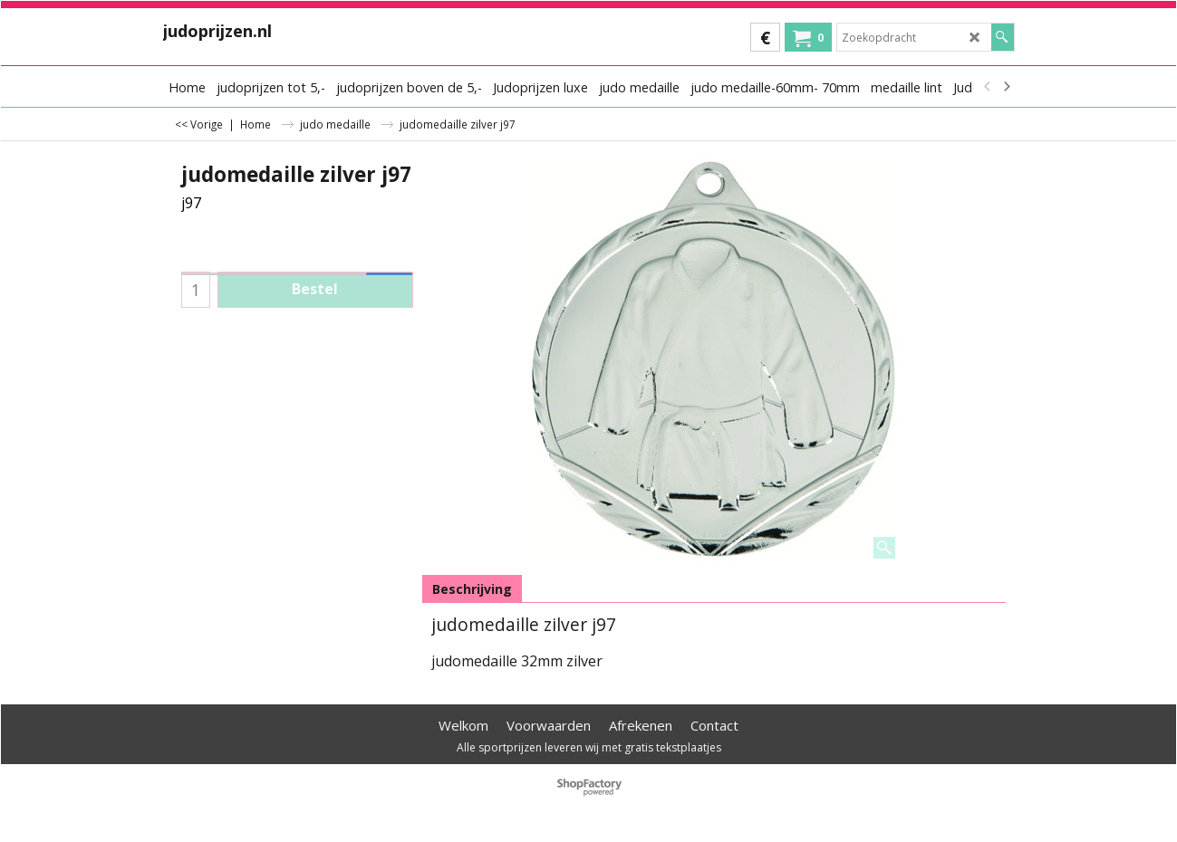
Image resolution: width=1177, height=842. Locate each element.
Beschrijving (472, 589)
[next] (1007, 87)
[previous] (988, 87)
